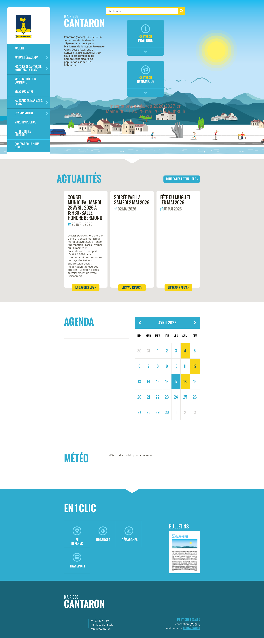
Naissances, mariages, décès (31, 102)
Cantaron (84, 22)
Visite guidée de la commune (26, 80)
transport (77, 560)
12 (194, 366)
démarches (129, 534)
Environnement (31, 113)
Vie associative (24, 91)
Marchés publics (25, 122)
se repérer (77, 536)
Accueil (19, 48)
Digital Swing (191, 628)
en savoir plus (85, 287)
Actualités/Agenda (31, 57)
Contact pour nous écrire (27, 145)
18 (185, 381)
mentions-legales (188, 619)
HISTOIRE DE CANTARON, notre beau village (31, 68)
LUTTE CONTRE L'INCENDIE (23, 133)
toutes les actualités (182, 179)
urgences (103, 534)
